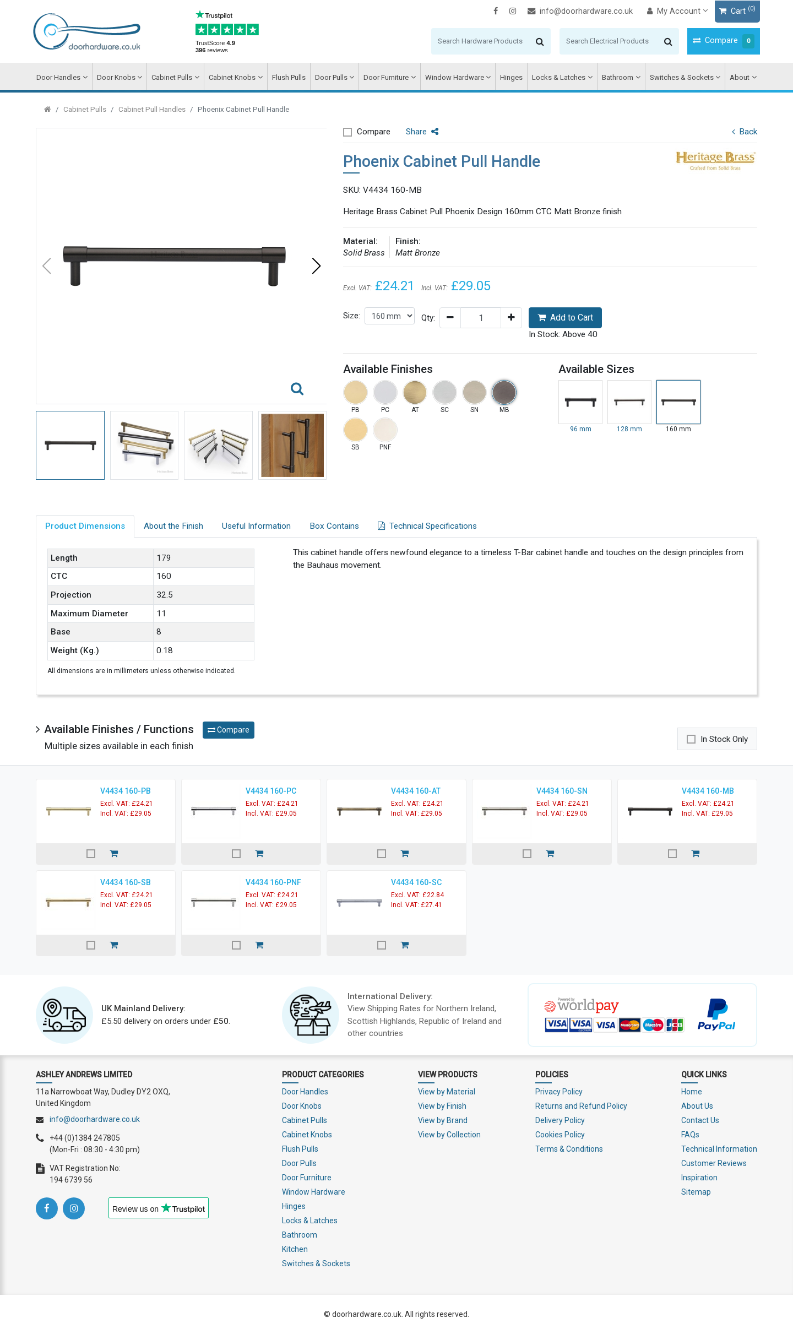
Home (691, 1091)
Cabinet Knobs (233, 77)
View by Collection (449, 1134)
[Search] (477, 41)
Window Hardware (454, 77)
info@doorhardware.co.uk (577, 11)
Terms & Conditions (569, 1149)
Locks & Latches (557, 77)
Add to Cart (565, 317)
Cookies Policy (560, 1134)
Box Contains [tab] (334, 526)
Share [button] (422, 132)
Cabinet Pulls (174, 77)
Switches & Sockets (679, 77)
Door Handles (62, 77)
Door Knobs (119, 77)
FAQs (690, 1134)
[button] (316, 266)
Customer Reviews (714, 1163)
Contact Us (700, 1120)
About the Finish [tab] (173, 526)
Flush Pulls (290, 77)
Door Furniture (386, 77)
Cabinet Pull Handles (152, 109)
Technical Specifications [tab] (427, 526)
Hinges (510, 77)
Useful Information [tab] (256, 526)
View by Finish (442, 1106)
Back (744, 132)
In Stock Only (724, 739)
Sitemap (696, 1191)
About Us (697, 1106)
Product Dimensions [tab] (85, 526)
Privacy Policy (559, 1091)
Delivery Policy (560, 1120)
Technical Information (719, 1149)
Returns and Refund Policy (581, 1106)
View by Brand (443, 1120)
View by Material (446, 1091)
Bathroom (616, 77)
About (736, 77)
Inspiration (699, 1177)
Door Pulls (332, 77)
